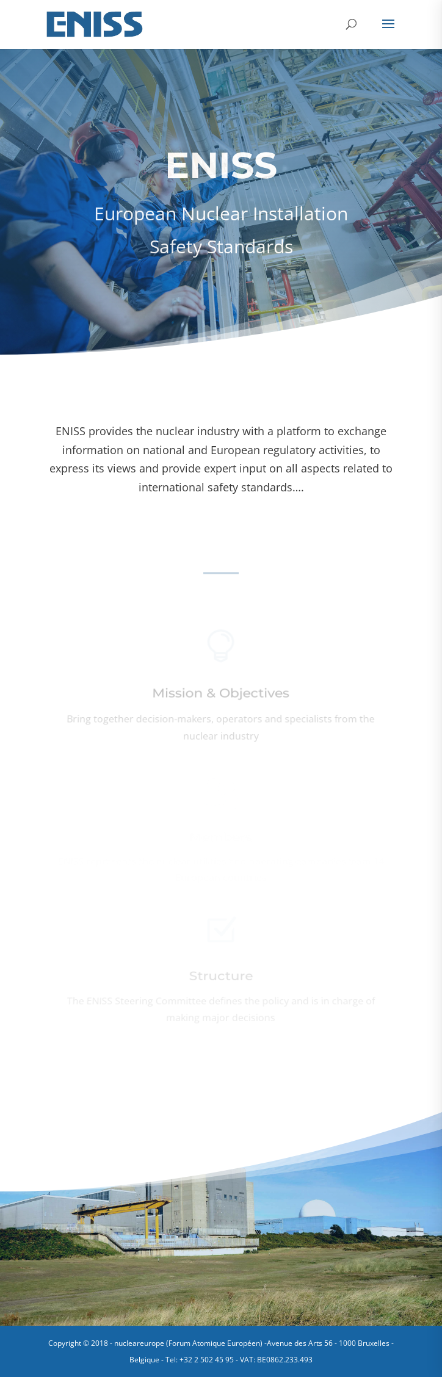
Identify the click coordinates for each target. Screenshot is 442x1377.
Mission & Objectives (221, 695)
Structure (221, 977)
